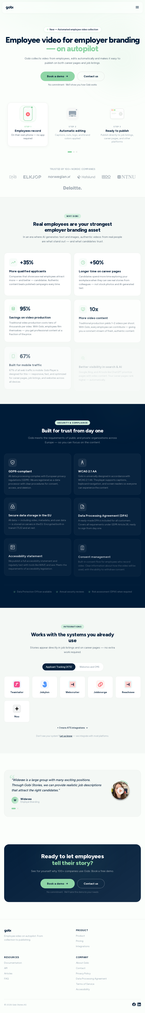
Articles (8, 973)
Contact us (91, 76)
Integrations (83, 946)
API (5, 968)
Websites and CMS (89, 669)
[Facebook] (134, 1005)
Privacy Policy (83, 973)
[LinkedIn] (139, 1005)
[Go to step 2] (74, 152)
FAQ (6, 978)
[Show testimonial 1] (14, 810)
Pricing (79, 941)
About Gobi (82, 962)
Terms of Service (85, 984)
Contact (80, 968)
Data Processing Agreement (91, 978)
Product (80, 935)
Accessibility (83, 989)
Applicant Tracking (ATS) (59, 669)
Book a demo (57, 76)
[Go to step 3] (76, 152)
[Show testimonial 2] (17, 810)
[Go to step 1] (70, 152)
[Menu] (137, 7)
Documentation (13, 962)
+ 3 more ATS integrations (72, 732)
